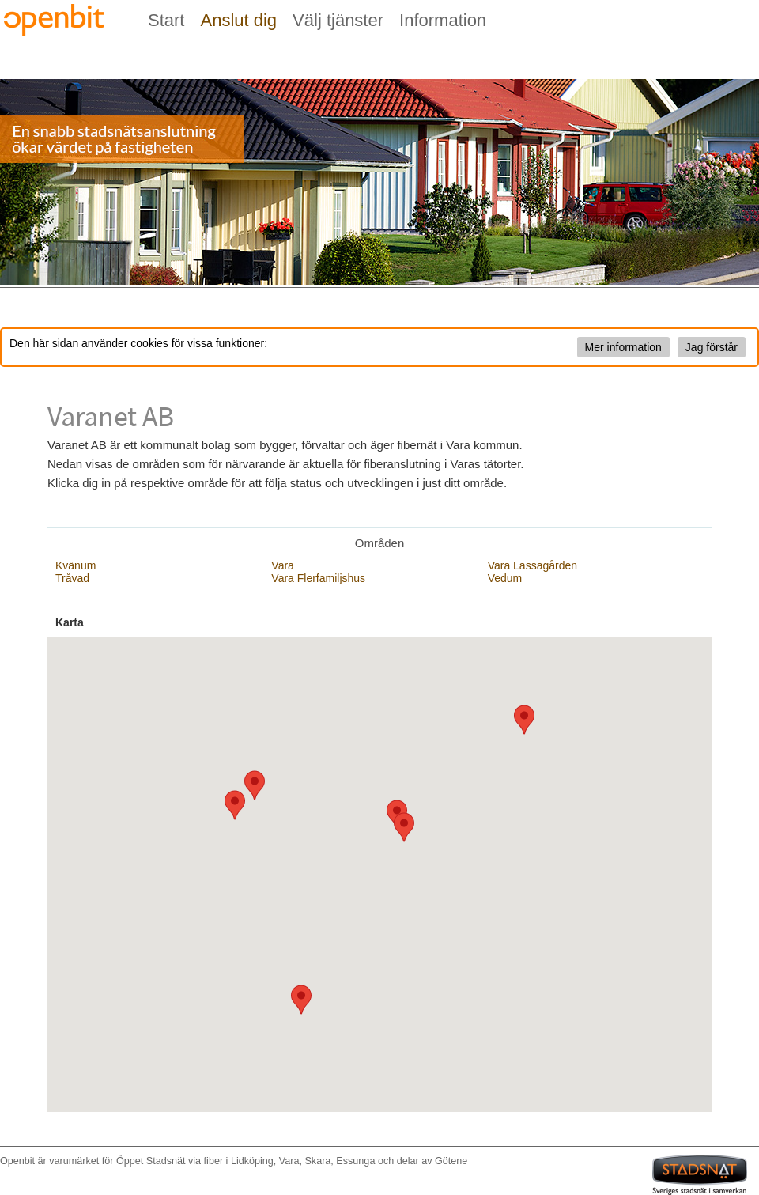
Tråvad (72, 578)
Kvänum (75, 565)
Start (166, 20)
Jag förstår (711, 347)
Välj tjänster (338, 20)
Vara (282, 565)
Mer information (623, 347)
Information (442, 20)
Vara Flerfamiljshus (318, 578)
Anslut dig (238, 20)
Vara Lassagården (532, 565)
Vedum (505, 578)
